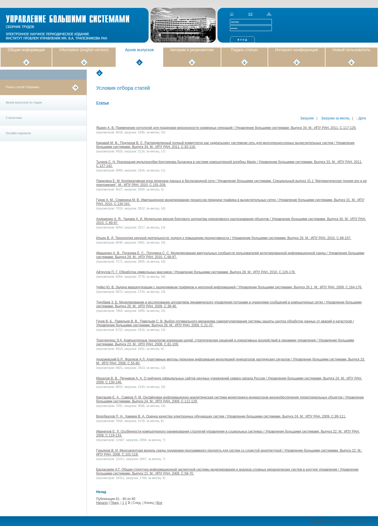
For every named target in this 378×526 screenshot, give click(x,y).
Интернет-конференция (296, 50)
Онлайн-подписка (18, 133)
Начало (102, 503)
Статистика (14, 117)
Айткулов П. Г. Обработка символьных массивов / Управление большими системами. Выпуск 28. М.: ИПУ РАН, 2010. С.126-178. (196, 272)
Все (159, 503)
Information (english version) (84, 50)
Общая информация (26, 50)
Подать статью (244, 50)
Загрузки (307, 118)
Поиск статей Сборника (22, 87)
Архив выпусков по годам (24, 102)
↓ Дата (361, 118)
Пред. (115, 503)
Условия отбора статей (123, 88)
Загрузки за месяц (335, 118)
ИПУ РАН (317, 521)
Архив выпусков (139, 50)
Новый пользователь (351, 50)
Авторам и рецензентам (192, 50)
